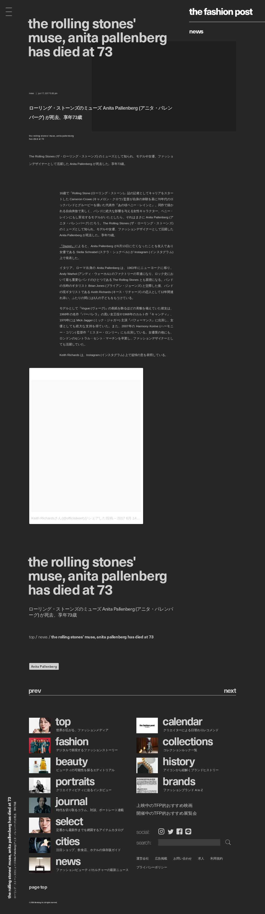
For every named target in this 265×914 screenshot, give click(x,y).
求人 (201, 858)
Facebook (179, 831)
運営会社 (142, 858)
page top (38, 886)
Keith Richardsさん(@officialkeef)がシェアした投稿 (72, 518)
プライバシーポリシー (151, 867)
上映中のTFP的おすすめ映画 (164, 805)
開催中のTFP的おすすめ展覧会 (166, 813)
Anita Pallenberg (44, 666)
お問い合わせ (182, 858)
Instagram (161, 831)
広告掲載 (161, 858)
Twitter (171, 831)
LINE (188, 831)
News (196, 31)
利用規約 (216, 858)
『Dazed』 (67, 246)
